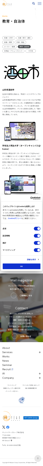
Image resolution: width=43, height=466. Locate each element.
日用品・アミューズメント (13, 51)
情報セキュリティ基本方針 (11, 388)
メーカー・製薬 (9, 46)
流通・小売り (8, 38)
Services (21, 352)
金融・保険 (8, 42)
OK (21, 266)
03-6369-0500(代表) (14, 445)
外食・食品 (20, 42)
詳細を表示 (31, 259)
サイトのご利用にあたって (31, 385)
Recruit (6, 369)
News (5, 361)
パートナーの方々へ (12, 391)
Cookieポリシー (14, 218)
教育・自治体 (24, 46)
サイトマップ (12, 385)
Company (21, 378)
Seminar (7, 365)
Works (5, 356)
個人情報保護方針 (31, 388)
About (6, 348)
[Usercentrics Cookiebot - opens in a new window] (30, 198)
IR (21, 373)
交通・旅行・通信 (24, 38)
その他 (30, 51)
